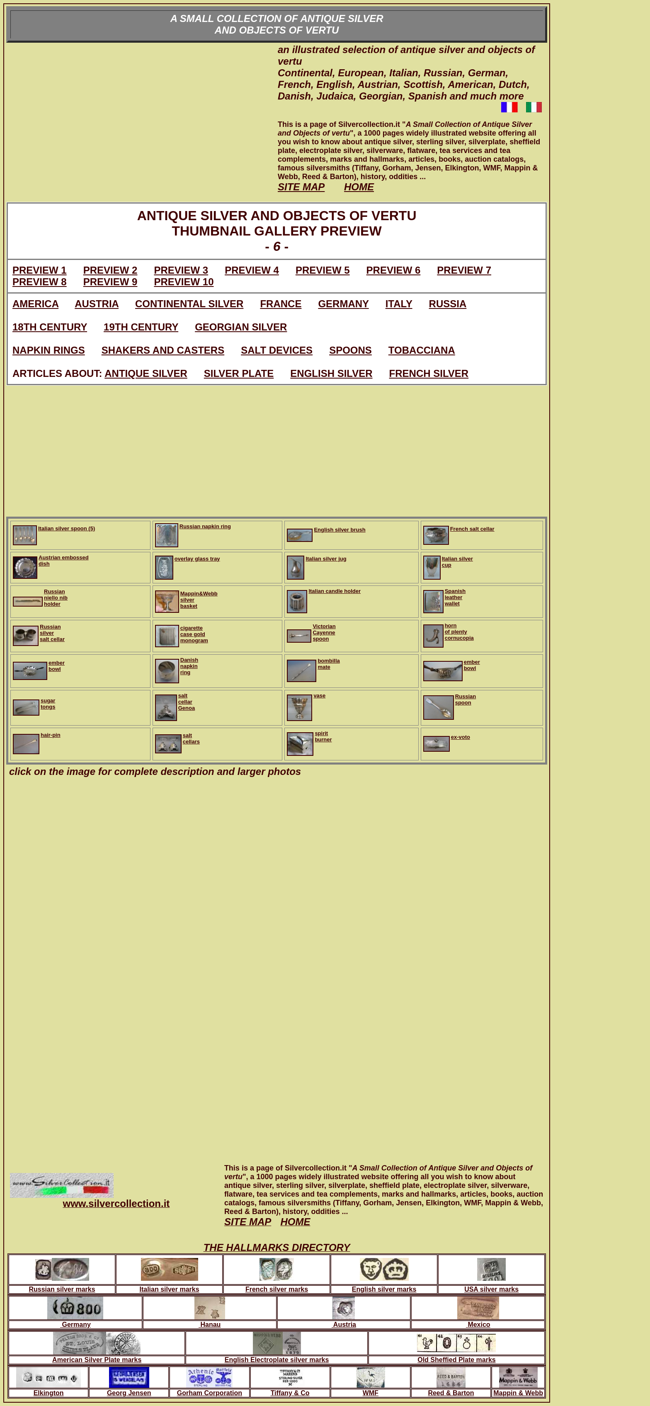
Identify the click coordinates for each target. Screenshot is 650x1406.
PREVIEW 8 (39, 281)
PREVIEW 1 (39, 270)
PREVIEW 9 (110, 281)
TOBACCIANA (421, 350)
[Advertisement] (141, 122)
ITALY (399, 303)
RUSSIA (448, 303)
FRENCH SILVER (429, 373)
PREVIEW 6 (393, 270)
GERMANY (343, 303)
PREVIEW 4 (252, 270)
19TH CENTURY (141, 327)
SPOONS (350, 350)
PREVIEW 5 (323, 270)
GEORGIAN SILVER (241, 327)
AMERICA (35, 303)
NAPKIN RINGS (48, 350)
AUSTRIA (97, 303)
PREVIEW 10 (183, 281)
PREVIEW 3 (181, 270)
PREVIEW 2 (110, 270)
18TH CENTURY (49, 327)
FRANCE (280, 303)
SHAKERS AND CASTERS (163, 350)
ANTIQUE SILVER (145, 373)
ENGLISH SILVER (331, 373)
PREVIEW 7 (464, 270)
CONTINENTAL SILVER (189, 303)
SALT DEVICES (277, 350)
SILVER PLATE (239, 373)
